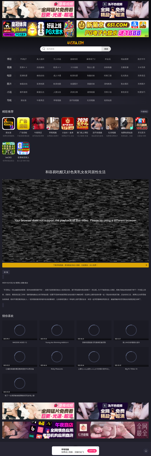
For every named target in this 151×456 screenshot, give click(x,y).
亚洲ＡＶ (23, 67)
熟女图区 (124, 83)
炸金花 (108, 59)
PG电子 (23, 59)
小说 (9, 92)
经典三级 (108, 75)
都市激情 (23, 92)
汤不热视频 (74, 100)
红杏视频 (91, 100)
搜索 (106, 49)
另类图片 (141, 83)
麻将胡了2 (91, 59)
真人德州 (40, 59)
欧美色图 (57, 83)
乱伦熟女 (124, 75)
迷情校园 (91, 92)
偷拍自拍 (40, 75)
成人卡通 (57, 75)
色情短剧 (108, 100)
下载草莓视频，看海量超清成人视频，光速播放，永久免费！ (100, 265)
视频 (9, 67)
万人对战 (57, 59)
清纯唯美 (108, 83)
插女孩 (23, 100)
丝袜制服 (108, 67)
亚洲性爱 (23, 75)
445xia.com (75, 43)
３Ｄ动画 (74, 67)
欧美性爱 (74, 75)
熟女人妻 (91, 67)
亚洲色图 (40, 83)
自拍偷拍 (40, 67)
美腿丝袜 (91, 83)
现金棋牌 (124, 59)
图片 (9, 83)
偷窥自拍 (23, 83)
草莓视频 (57, 100)
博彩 (9, 59)
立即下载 (92, 451)
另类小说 (108, 92)
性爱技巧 (141, 92)
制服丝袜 (91, 75)
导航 (9, 100)
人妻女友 (57, 92)
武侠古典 (74, 92)
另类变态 (141, 75)
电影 (9, 75)
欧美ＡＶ (57, 67)
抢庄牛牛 (141, 59)
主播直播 (124, 67)
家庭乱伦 (40, 92)
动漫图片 (74, 83)
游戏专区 (74, 59)
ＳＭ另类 (141, 67)
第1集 (6, 272)
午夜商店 (40, 100)
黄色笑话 (124, 92)
